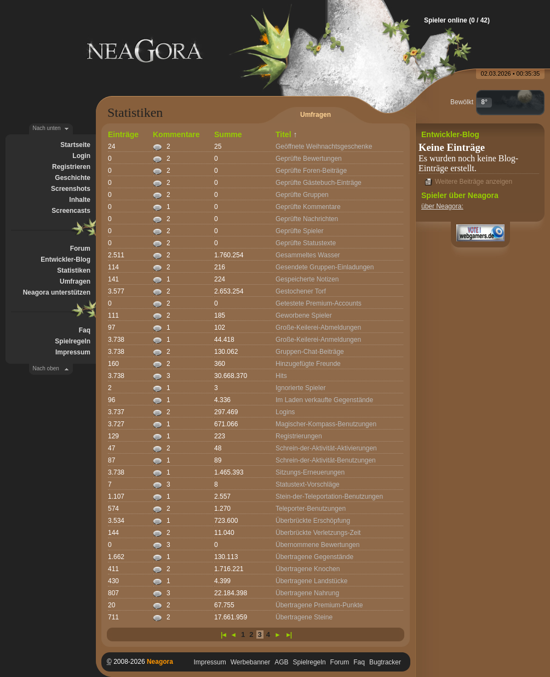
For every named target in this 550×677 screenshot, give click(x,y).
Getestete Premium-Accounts (319, 303)
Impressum (72, 352)
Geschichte (72, 178)
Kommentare (176, 134)
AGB (281, 662)
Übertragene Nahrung (307, 593)
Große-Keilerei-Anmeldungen (318, 339)
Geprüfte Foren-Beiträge (311, 170)
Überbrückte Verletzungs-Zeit (318, 533)
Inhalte (79, 200)
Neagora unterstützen (56, 292)
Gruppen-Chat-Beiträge (310, 352)
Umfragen (75, 281)
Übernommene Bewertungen (317, 545)
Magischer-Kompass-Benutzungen (326, 424)
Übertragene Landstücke (311, 581)
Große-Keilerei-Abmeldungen (318, 327)
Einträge (123, 134)
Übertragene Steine (304, 617)
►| (287, 635)
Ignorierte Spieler (300, 388)
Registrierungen (299, 436)
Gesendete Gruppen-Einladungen (325, 267)
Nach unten (47, 128)
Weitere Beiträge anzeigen (473, 181)
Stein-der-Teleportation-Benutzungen (329, 496)
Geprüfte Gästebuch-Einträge (319, 183)
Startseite (75, 145)
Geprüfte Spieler (299, 231)
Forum (80, 248)
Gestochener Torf (301, 291)
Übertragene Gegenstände (314, 557)
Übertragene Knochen (308, 569)
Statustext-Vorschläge (308, 484)
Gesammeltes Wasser (308, 255)
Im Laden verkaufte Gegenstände (324, 400)
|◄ (223, 635)
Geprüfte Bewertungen (309, 158)
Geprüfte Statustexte (306, 243)
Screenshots (70, 189)
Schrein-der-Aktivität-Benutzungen (326, 460)
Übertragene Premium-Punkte (319, 605)
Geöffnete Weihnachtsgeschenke (324, 146)
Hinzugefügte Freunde (308, 364)
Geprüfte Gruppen (302, 195)
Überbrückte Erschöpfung (313, 520)
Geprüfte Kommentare (308, 207)
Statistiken (73, 270)
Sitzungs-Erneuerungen (310, 472)
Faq (84, 330)
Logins (285, 412)
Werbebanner (251, 662)
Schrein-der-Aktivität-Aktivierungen (326, 448)
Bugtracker (385, 662)
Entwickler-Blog (65, 259)
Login (81, 156)
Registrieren (71, 167)
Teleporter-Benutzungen (311, 508)
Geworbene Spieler (304, 315)
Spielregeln (72, 341)
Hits (281, 376)
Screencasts (70, 211)
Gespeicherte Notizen (307, 279)
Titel (283, 134)
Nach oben (46, 368)
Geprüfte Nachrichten (307, 219)
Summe (228, 134)
